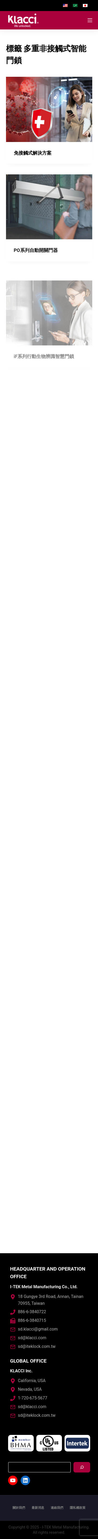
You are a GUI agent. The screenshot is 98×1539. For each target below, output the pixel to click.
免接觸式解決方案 (32, 153)
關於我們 (19, 1508)
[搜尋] (81, 1467)
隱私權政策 (77, 1508)
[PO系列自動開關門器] (49, 214)
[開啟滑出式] (90, 20)
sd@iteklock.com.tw (37, 1346)
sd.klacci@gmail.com (38, 1329)
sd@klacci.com (32, 1337)
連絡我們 (57, 1508)
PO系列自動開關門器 (36, 258)
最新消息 (38, 1508)
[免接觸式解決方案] (49, 109)
